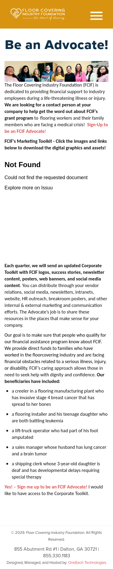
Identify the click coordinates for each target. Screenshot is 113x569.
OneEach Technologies (87, 562)
